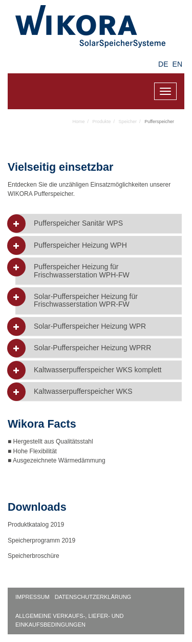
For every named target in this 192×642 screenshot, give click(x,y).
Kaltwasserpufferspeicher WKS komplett (98, 370)
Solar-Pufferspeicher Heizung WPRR (92, 348)
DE (163, 64)
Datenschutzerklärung (93, 597)
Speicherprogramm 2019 (41, 540)
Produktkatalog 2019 (36, 524)
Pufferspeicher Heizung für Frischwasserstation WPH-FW (82, 270)
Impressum (32, 597)
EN (177, 64)
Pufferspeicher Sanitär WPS (78, 223)
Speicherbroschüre (34, 555)
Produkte (102, 121)
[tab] (98, 223)
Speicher (128, 121)
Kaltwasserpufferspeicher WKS (83, 391)
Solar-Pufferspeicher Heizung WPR (90, 326)
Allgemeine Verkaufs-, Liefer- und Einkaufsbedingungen (69, 620)
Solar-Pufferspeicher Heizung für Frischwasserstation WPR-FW (86, 300)
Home (79, 121)
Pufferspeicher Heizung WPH (80, 245)
